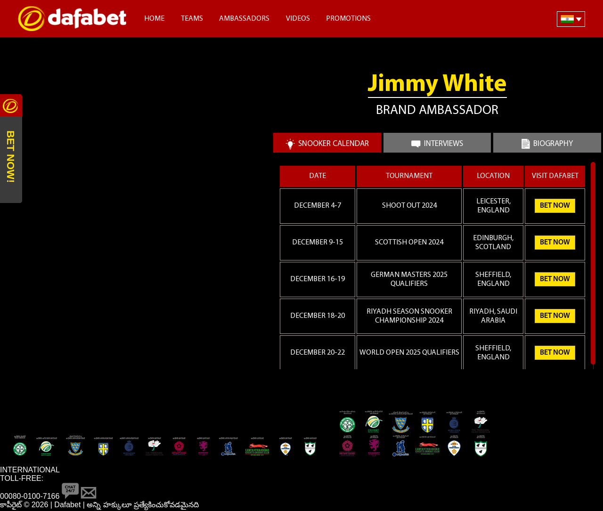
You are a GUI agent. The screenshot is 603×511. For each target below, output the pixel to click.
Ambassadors (244, 19)
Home (154, 19)
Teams (192, 19)
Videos (298, 19)
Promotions (348, 19)
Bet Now (555, 206)
